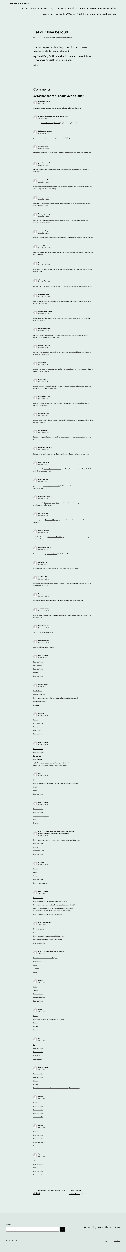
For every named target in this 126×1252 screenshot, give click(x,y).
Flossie (35, 787)
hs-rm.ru (35, 1023)
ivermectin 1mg (52, 221)
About (25, 8)
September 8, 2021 (43, 133)
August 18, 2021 (43, 118)
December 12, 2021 (44, 248)
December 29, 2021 (44, 348)
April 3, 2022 (42, 1011)
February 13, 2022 (43, 611)
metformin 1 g (49, 237)
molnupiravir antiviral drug (52, 569)
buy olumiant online (44, 547)
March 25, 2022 (43, 658)
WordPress (117, 1241)
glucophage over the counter (53, 269)
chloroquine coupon (47, 601)
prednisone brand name (45, 163)
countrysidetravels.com (39, 701)
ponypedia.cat (37, 1059)
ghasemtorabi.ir (37, 961)
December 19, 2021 (44, 297)
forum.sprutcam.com (39, 943)
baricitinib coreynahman (53, 437)
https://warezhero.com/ (40, 883)
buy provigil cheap (44, 214)
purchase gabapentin (51, 187)
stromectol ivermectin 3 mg (58, 352)
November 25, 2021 (44, 148)
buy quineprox (47, 369)
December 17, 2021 (44, 282)
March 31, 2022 (43, 715)
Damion (40, 1125)
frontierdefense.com (39, 1142)
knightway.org (37, 756)
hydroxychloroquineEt (45, 131)
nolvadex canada (48, 615)
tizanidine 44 (42, 577)
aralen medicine (55, 583)
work (70, 38)
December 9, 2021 (43, 233)
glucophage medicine (45, 280)
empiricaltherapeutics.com (41, 816)
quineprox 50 (48, 286)
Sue (34, 1146)
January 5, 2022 (43, 382)
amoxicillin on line (44, 180)
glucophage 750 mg (51, 318)
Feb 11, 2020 (37, 38)
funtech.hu (36, 1055)
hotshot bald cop (43, 626)
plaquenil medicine (44, 346)
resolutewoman (50, 38)
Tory (39, 1154)
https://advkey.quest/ (45, 922)
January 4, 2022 (43, 365)
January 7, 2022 (43, 399)
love (58, 38)
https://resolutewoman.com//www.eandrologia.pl (47, 914)
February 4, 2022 (43, 498)
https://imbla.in (37, 666)
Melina (40, 980)
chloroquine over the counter (52, 469)
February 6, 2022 (43, 515)
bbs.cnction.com (38, 723)
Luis (34, 1168)
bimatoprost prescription (51, 503)
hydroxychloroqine (44, 101)
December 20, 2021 (44, 314)
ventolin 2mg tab (43, 197)
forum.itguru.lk (37, 759)
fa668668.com (43, 684)
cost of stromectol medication (52, 301)
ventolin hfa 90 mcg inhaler (48, 170)
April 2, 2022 (42, 953)
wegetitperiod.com (38, 851)
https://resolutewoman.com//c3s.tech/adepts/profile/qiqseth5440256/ (54, 905)
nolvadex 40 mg (52, 554)
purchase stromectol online (53, 335)
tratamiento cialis (43, 413)
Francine (41, 862)
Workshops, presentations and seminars (96, 14)
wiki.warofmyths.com (39, 997)
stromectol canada (44, 246)
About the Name (38, 8)
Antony (35, 990)
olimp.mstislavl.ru (38, 1117)
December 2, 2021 (43, 182)
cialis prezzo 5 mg (44, 396)
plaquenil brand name (51, 386)
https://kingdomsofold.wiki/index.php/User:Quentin (48, 1019)
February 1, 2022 (43, 464)
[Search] (62, 1229)
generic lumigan (43, 530)
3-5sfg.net (36, 969)
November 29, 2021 (44, 165)
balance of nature (43, 655)
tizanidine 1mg (43, 562)
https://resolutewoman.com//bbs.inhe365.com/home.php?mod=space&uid (55, 698)
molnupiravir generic (45, 496)
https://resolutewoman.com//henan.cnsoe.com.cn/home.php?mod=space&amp (56, 1088)
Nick (39, 773)
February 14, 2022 (43, 628)
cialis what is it (42, 363)
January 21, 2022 (43, 416)
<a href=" (36, 763)
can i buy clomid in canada (51, 486)
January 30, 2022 (43, 433)
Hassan (40, 1009)
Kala (34, 819)
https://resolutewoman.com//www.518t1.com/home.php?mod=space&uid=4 (55, 783)
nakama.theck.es (38, 1164)
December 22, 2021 (44, 331)
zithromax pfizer (43, 146)
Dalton (35, 965)
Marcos (35, 1081)
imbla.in (35, 847)
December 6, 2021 (43, 216)
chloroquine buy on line (58, 138)
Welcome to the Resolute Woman (59, 14)
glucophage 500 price (45, 312)
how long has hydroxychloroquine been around (53, 116)
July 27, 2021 (42, 104)
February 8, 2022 (43, 549)
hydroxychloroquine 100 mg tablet (57, 420)
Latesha (40, 1096)
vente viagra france (44, 329)
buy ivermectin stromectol (52, 403)
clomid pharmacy (43, 609)
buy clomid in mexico (45, 594)
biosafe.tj (36, 823)
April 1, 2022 (42, 893)
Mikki (34, 933)
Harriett (35, 1026)
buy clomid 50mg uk (51, 520)
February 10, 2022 (43, 579)
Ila (39, 1038)
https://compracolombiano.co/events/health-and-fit (48, 936)
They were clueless (107, 8)
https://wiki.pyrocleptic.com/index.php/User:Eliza (47, 940)
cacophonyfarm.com (39, 694)
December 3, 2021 (43, 199)
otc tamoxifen (42, 430)
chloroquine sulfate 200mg (56, 537)
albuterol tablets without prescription (57, 204)
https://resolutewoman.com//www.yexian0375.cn (53, 763)
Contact (59, 8)
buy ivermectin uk (43, 263)
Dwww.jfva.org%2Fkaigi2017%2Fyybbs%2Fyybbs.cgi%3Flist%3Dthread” (54, 909)
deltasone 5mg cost (44, 231)
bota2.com (36, 673)
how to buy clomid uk (45, 447)
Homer (35, 872)
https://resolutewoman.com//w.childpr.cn (51, 951)
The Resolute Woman (19, 3)
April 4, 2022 (42, 1156)
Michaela (36, 705)
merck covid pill (43, 479)
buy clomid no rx (43, 462)
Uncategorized (64, 38)
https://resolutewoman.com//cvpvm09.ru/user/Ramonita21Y (50, 901)
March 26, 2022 (43, 686)
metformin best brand (53, 252)
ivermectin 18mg (43, 295)
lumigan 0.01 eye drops (52, 454)
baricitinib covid (43, 513)
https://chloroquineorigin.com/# (51, 108)
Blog (51, 8)
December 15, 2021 (44, 265)
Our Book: (80, 8)
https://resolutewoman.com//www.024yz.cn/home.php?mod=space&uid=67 (55, 840)
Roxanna (41, 713)
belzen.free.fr (37, 730)
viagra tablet (42, 379)
